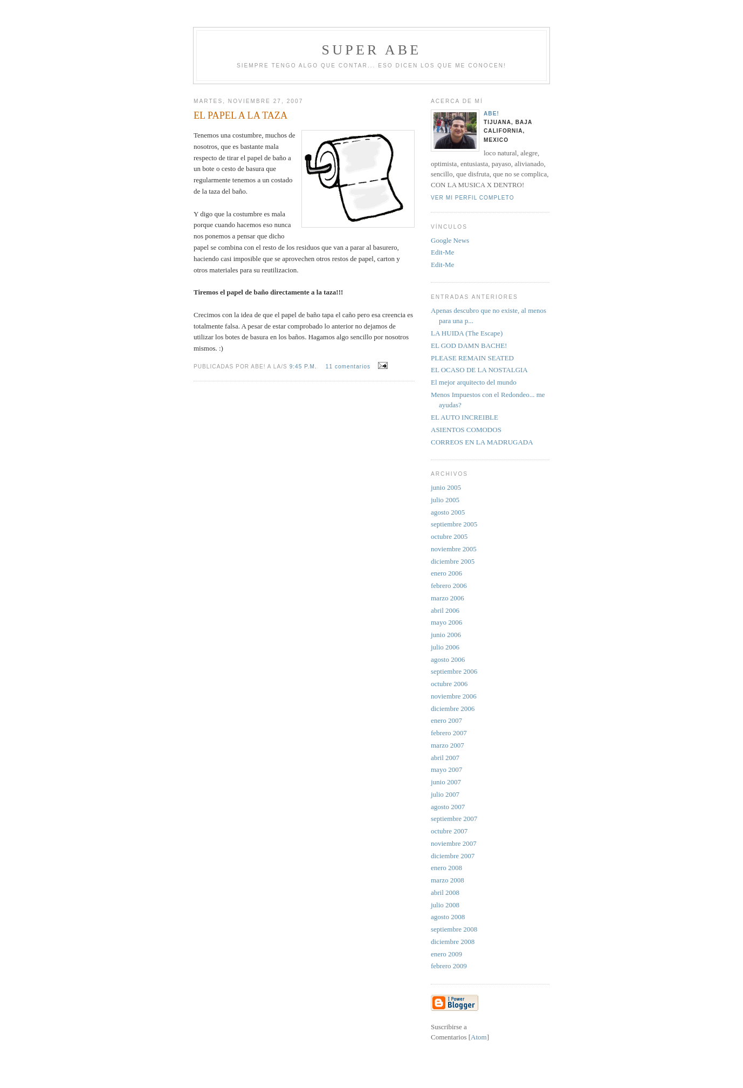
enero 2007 (446, 720)
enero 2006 (446, 573)
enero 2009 (446, 954)
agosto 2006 (448, 659)
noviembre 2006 (454, 696)
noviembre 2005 (454, 549)
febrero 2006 (449, 585)
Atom (479, 1037)
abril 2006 (445, 610)
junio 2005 (446, 487)
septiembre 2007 (454, 819)
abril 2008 (445, 892)
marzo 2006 (447, 598)
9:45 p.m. (304, 366)
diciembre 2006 (452, 708)
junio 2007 (446, 782)
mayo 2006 (446, 622)
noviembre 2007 (454, 843)
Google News (450, 240)
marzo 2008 (447, 880)
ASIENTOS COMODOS (466, 430)
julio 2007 (445, 794)
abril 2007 (445, 758)
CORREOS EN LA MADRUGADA (482, 442)
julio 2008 (445, 905)
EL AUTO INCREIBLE (464, 417)
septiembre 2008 (454, 929)
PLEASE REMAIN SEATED (472, 358)
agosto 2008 (448, 917)
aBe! (491, 114)
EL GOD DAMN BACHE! (469, 345)
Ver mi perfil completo (472, 198)
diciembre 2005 (452, 561)
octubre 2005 (449, 536)
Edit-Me (442, 252)
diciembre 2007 (452, 856)
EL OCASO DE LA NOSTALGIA (479, 370)
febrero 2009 (449, 966)
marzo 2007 (447, 745)
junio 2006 (446, 635)
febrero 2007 (449, 733)
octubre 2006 (449, 684)
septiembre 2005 (454, 524)
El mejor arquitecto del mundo (474, 382)
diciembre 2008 (452, 942)
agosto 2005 (448, 512)
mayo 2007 (446, 769)
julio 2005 (445, 500)
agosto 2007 (448, 807)
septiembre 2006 (454, 671)
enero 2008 (446, 868)
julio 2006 (445, 647)
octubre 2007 (449, 831)
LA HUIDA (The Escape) (467, 333)
